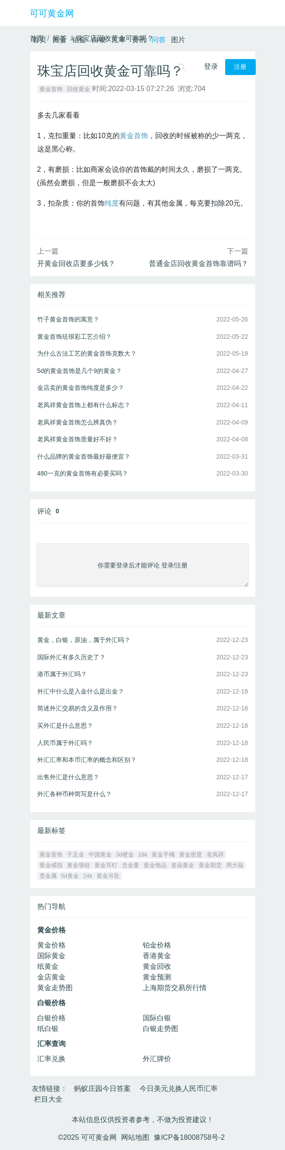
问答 (159, 40)
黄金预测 (157, 977)
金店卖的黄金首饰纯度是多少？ (80, 387)
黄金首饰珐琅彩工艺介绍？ (74, 336)
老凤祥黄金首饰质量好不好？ (77, 439)
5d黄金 (70, 875)
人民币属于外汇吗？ (65, 742)
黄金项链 (78, 865)
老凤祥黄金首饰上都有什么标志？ (83, 404)
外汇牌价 (157, 1059)
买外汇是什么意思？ (65, 725)
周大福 (234, 865)
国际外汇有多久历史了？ (71, 657)
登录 (211, 66)
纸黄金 (48, 966)
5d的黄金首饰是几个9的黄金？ (79, 370)
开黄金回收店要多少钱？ (76, 263)
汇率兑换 (51, 1059)
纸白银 (48, 1028)
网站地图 (135, 1137)
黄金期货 (210, 865)
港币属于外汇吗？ (62, 674)
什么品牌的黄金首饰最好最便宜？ (83, 456)
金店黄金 (51, 977)
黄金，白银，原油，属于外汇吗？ (83, 639)
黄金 (59, 40)
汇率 (119, 40)
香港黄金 (157, 956)
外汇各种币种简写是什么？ (74, 793)
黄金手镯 (163, 854)
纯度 (112, 203)
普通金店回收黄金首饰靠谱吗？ (198, 263)
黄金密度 (190, 854)
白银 (99, 40)
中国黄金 (100, 854)
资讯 (139, 40)
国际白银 (157, 1018)
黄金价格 (51, 945)
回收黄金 (78, 89)
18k (143, 854)
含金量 (130, 865)
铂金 (79, 40)
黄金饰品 (155, 865)
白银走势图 (160, 1028)
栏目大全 (48, 1099)
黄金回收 (157, 966)
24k (88, 875)
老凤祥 (215, 854)
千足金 (75, 854)
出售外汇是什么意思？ (68, 777)
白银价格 (51, 1018)
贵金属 (48, 875)
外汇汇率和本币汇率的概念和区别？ (87, 759)
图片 (178, 40)
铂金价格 (157, 945)
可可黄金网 (52, 13)
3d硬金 (125, 854)
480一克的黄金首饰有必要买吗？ (82, 473)
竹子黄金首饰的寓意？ (68, 319)
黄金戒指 (50, 865)
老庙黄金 (182, 865)
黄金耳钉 (105, 865)
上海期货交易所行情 (175, 987)
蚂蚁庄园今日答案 (102, 1088)
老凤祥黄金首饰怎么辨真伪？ (77, 422)
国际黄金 (51, 956)
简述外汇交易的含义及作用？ (77, 708)
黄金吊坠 (108, 875)
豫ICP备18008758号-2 (189, 1137)
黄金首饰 (50, 89)
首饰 (141, 135)
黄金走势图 (55, 987)
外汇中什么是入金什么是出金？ (80, 691)
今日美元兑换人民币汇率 (179, 1088)
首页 (39, 40)
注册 (240, 66)
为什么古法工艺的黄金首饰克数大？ (87, 353)
